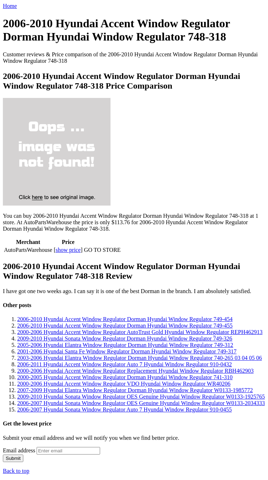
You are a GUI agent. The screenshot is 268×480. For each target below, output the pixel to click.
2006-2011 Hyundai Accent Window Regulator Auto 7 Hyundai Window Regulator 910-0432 (124, 364)
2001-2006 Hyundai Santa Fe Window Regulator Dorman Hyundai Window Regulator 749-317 (126, 351)
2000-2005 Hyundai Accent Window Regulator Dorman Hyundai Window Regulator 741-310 (124, 377)
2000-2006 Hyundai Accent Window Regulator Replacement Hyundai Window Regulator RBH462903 (135, 371)
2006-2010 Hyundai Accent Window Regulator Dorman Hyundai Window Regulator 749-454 (124, 319)
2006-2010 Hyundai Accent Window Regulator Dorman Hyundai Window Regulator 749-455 (124, 326)
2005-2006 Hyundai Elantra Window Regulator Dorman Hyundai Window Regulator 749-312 (125, 345)
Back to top (16, 471)
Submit (13, 458)
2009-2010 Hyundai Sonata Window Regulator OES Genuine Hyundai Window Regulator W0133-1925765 (141, 397)
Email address (19, 450)
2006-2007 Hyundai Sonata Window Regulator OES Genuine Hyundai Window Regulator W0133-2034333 (141, 403)
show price (68, 250)
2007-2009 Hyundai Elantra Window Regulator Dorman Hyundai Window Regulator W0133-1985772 (135, 390)
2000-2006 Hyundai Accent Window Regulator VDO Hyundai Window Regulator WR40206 (123, 384)
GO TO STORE (102, 250)
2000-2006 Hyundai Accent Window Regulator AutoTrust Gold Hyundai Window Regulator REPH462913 (140, 332)
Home (10, 6)
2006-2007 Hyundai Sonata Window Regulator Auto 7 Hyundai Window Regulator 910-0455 (124, 409)
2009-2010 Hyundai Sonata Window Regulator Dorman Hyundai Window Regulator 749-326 (124, 338)
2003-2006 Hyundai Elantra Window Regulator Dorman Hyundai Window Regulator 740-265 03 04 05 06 (139, 358)
